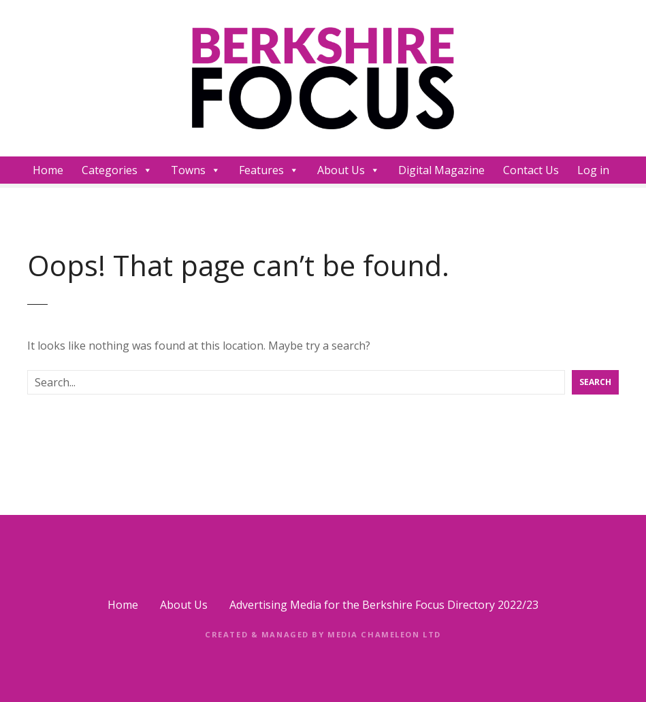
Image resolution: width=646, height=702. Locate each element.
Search (595, 382)
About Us (348, 170)
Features (269, 170)
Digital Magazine (441, 170)
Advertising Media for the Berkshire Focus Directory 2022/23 (383, 604)
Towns (196, 170)
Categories (117, 170)
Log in (593, 170)
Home (48, 170)
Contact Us (531, 170)
